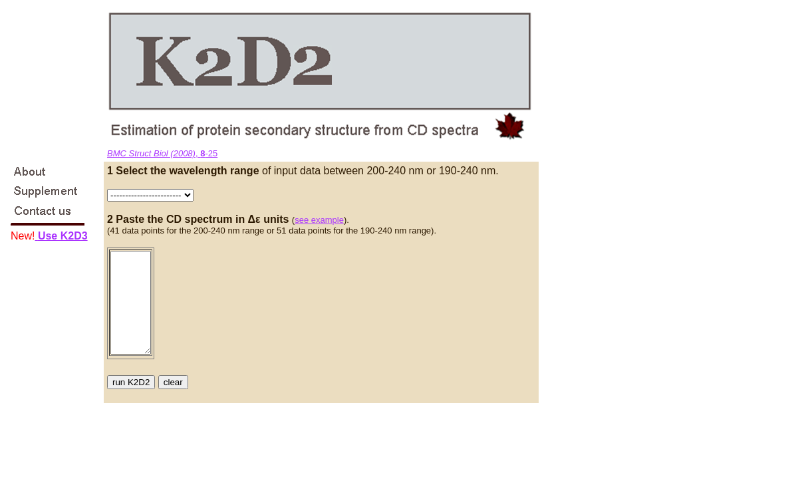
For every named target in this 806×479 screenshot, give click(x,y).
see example (319, 220)
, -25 (162, 153)
